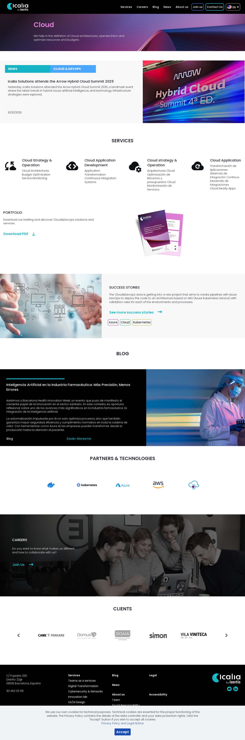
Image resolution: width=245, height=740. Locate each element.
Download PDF (15, 234)
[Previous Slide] (18, 633)
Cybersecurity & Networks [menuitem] (85, 691)
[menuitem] (126, 7)
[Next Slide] (226, 633)
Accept (122, 732)
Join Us (18, 564)
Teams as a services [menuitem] (82, 681)
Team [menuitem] (116, 700)
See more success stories (131, 312)
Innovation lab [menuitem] (77, 697)
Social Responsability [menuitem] (126, 705)
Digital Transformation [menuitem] (83, 686)
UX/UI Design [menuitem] (76, 702)
